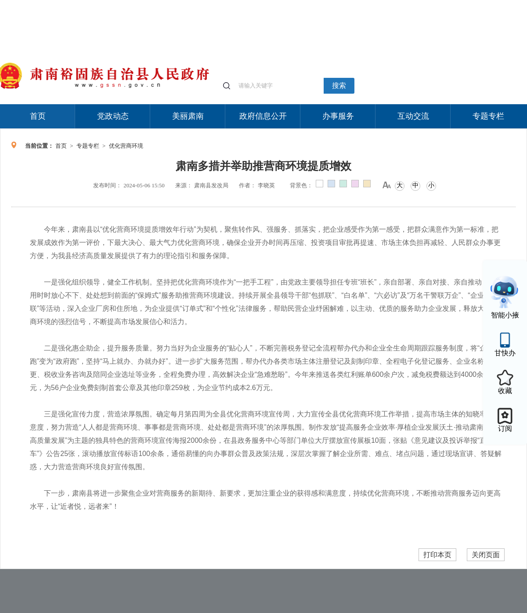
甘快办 (505, 353)
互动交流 (413, 116)
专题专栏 (488, 116)
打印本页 (437, 554)
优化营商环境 (126, 145)
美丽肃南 (188, 116)
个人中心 (386, 4)
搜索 (339, 85)
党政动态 (113, 116)
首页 (38, 116)
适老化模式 (422, 4)
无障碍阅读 (462, 4)
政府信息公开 (263, 116)
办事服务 (338, 116)
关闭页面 (486, 554)
